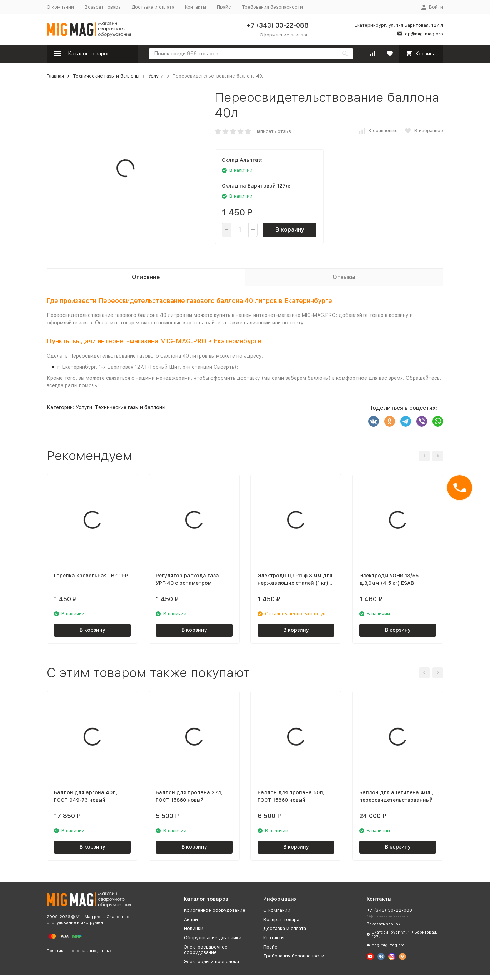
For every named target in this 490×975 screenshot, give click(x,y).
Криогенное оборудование (214, 910)
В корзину (289, 229)
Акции (191, 919)
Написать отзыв (273, 131)
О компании (60, 7)
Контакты (195, 7)
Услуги (156, 76)
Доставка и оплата (152, 7)
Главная (55, 76)
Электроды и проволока (211, 961)
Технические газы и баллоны (106, 76)
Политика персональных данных (79, 951)
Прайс (224, 7)
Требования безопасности (272, 7)
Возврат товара (103, 7)
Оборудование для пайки (212, 937)
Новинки (193, 928)
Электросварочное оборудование (206, 949)
